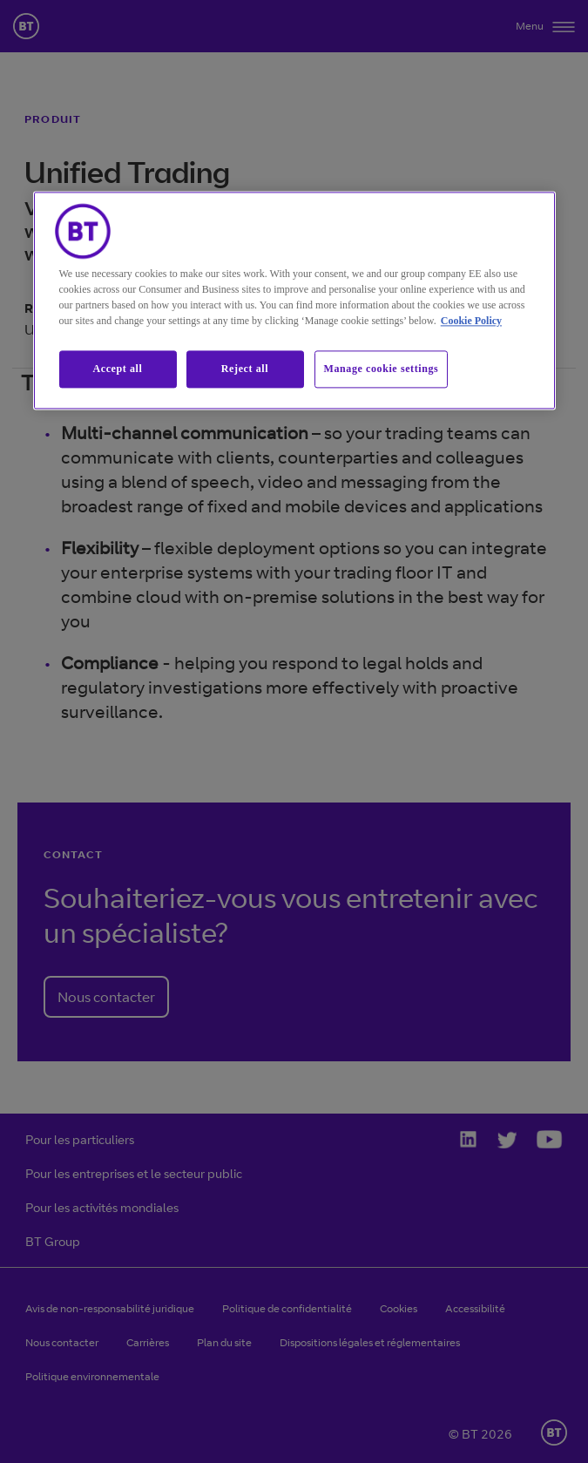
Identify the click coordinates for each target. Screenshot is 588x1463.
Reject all (244, 368)
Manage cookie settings (381, 368)
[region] (294, 300)
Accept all (118, 368)
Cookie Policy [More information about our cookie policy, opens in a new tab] (471, 321)
